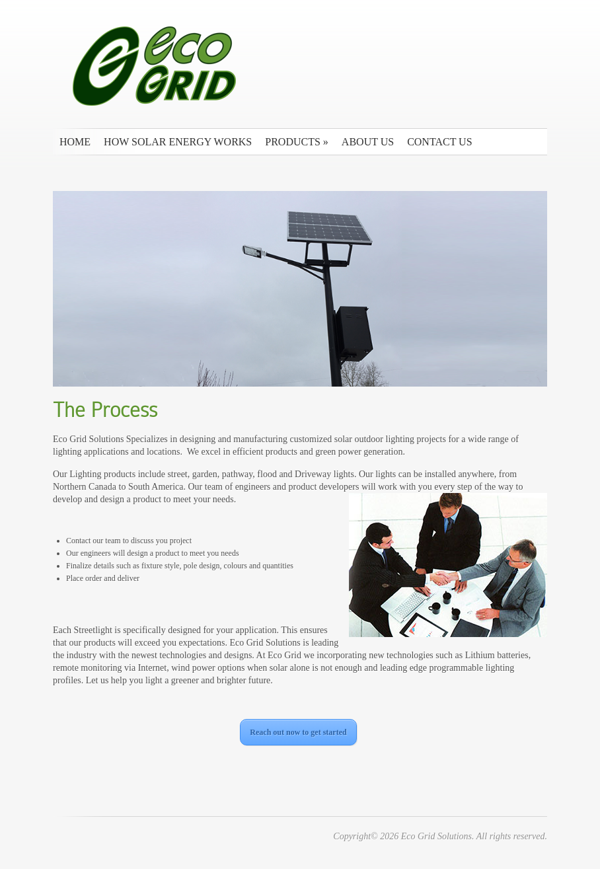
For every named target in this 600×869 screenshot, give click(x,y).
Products (296, 141)
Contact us (439, 141)
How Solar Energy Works (178, 141)
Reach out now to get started (298, 732)
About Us (368, 141)
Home (75, 141)
